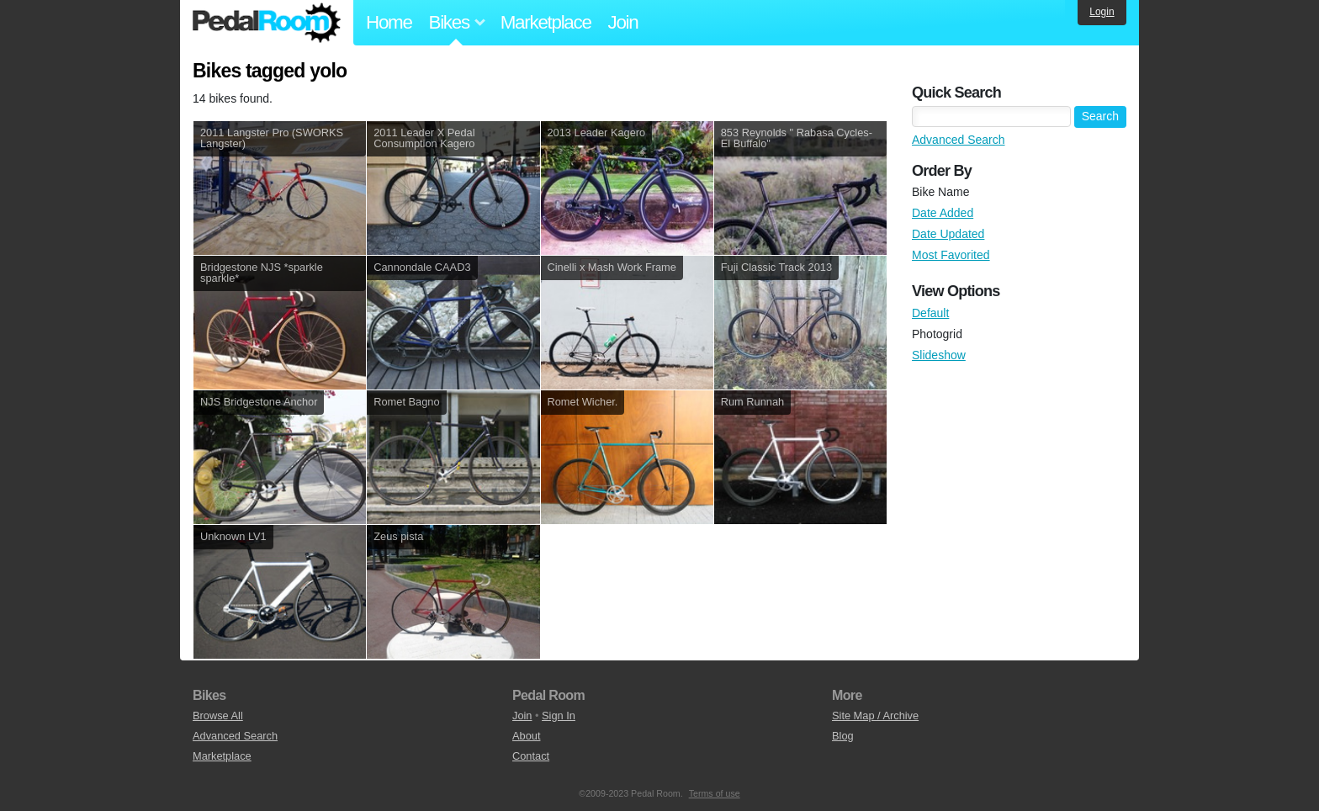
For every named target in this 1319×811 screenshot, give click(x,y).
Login (1101, 12)
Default (930, 313)
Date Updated (948, 234)
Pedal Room (267, 23)
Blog (843, 735)
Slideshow (939, 355)
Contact (530, 756)
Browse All (218, 715)
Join (623, 22)
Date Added (942, 213)
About (526, 735)
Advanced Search (958, 139)
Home (389, 22)
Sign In (558, 715)
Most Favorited (951, 255)
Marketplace (546, 22)
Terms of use (714, 793)
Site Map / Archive (875, 715)
